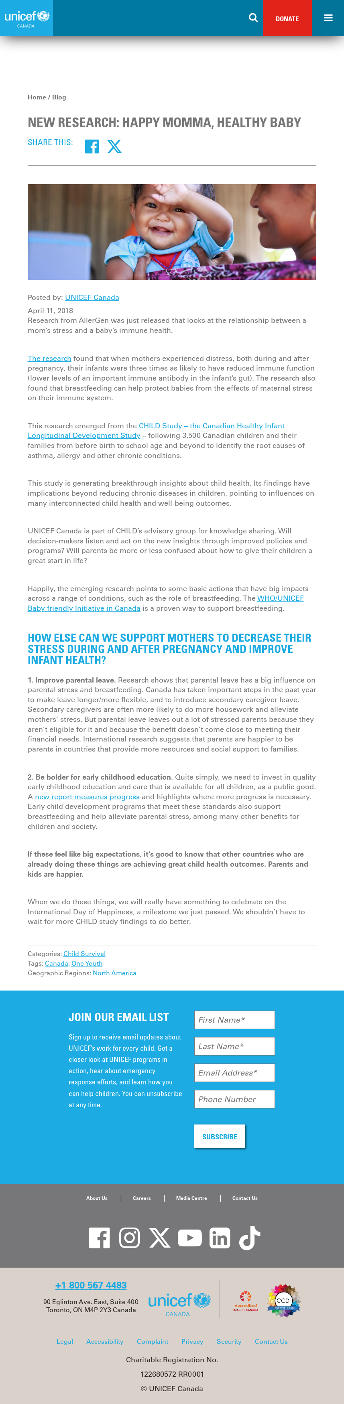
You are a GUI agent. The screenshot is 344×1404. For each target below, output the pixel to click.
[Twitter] (114, 146)
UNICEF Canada (92, 297)
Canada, (57, 963)
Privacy (192, 1341)
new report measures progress (87, 796)
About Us (97, 1198)
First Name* (221, 1020)
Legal (65, 1341)
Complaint (152, 1341)
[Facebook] (92, 146)
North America (114, 973)
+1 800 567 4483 (91, 1285)
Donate (287, 18)
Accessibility (105, 1341)
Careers (142, 1198)
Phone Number (226, 1099)
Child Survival (84, 954)
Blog (59, 97)
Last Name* (220, 1046)
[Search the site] (253, 18)
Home (37, 97)
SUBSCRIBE (219, 1136)
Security (229, 1341)
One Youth (87, 963)
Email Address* (227, 1073)
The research (49, 358)
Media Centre (191, 1198)
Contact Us (245, 1198)
